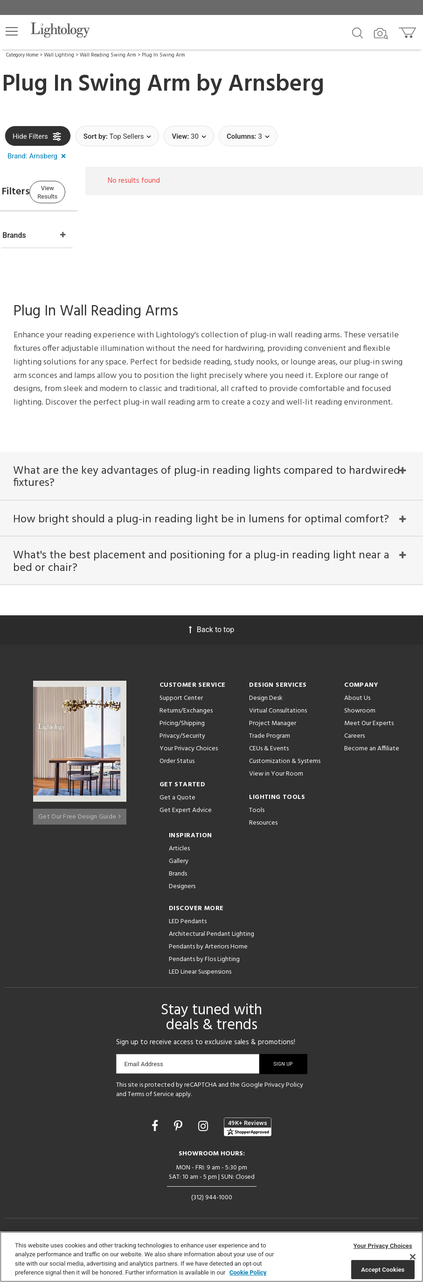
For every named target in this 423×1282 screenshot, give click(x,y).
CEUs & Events (269, 747)
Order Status (176, 760)
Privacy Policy (283, 1083)
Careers (354, 734)
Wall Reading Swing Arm (108, 55)
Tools (256, 809)
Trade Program (269, 734)
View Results (81, 190)
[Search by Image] (381, 34)
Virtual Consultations (278, 709)
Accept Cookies (382, 1269)
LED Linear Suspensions (200, 970)
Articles (179, 847)
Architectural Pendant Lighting (211, 932)
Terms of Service (151, 1093)
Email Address (144, 1062)
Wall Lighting (59, 55)
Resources (263, 821)
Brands (178, 872)
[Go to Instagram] (204, 1125)
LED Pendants (188, 920)
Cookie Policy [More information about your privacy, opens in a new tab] (248, 1272)
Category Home (22, 55)
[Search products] (357, 32)
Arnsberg (276, 84)
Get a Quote (177, 796)
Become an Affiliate (371, 747)
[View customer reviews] (247, 1125)
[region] (211, 1257)
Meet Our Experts (369, 722)
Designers (182, 885)
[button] (12, 31)
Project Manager (272, 722)
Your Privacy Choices (188, 748)
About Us (357, 696)
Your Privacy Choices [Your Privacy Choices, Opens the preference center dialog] (383, 1245)
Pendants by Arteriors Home (208, 945)
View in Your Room (276, 772)
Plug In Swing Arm (163, 55)
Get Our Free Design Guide (79, 811)
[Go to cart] (408, 30)
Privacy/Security (182, 734)
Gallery (178, 860)
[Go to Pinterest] (179, 1125)
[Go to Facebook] (156, 1125)
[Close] (412, 1256)
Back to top (211, 628)
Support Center (181, 696)
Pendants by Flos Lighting (204, 958)
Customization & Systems (284, 760)
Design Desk (266, 696)
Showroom (359, 709)
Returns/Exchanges (186, 709)
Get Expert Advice (185, 809)
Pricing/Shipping (182, 722)
